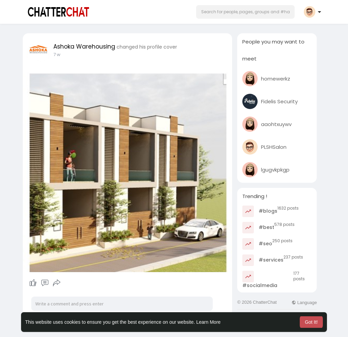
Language (304, 302)
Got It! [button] (311, 322)
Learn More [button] (208, 322)
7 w (56, 54)
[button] (245, 12)
